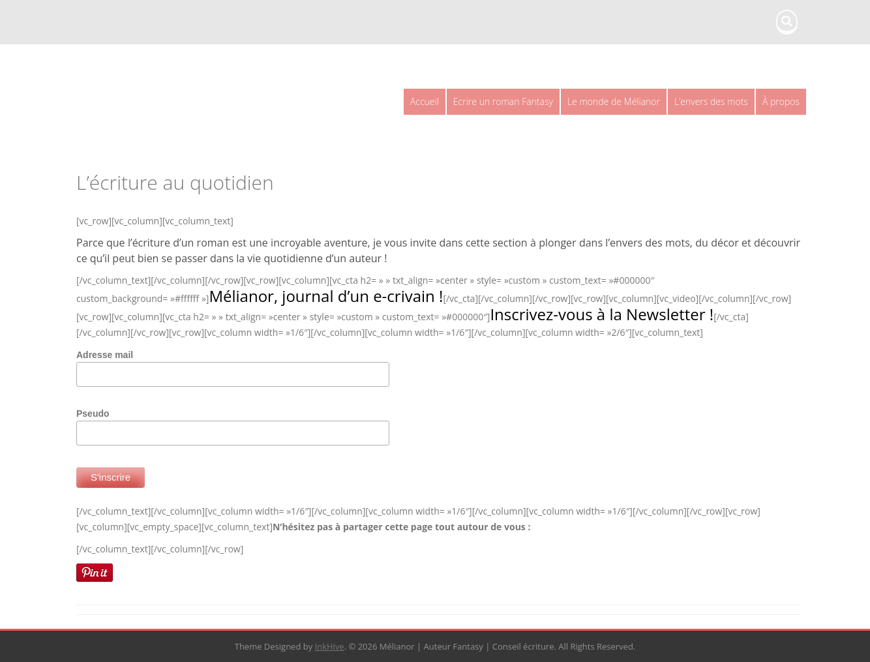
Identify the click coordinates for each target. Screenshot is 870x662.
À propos (781, 101)
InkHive (329, 646)
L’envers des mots (711, 101)
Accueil (424, 101)
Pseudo (93, 413)
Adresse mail (104, 355)
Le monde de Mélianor (613, 101)
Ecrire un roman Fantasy (503, 101)
